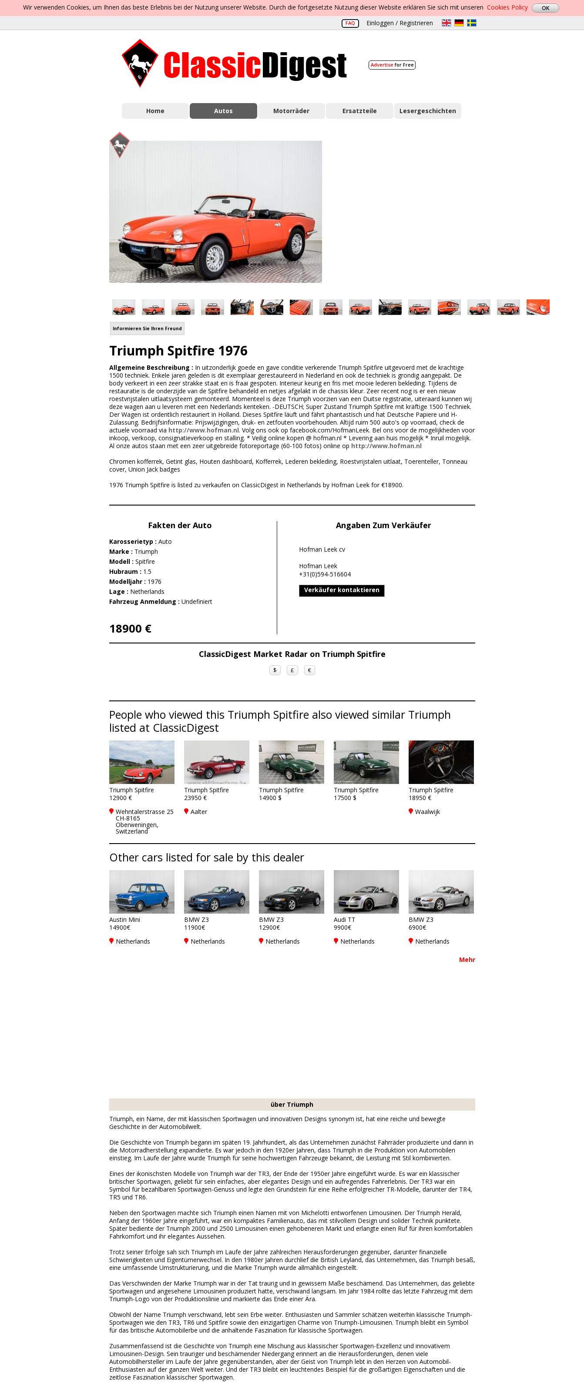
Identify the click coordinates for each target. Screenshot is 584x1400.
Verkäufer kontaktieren (341, 590)
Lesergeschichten (427, 111)
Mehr (467, 959)
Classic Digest (234, 63)
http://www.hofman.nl (203, 430)
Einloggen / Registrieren (399, 23)
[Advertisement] (407, 210)
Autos (223, 111)
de (459, 23)
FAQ (350, 23)
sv (472, 23)
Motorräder (291, 111)
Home (155, 111)
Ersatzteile (359, 111)
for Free (392, 64)
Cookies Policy (507, 7)
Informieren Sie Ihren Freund (147, 328)
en (446, 23)
